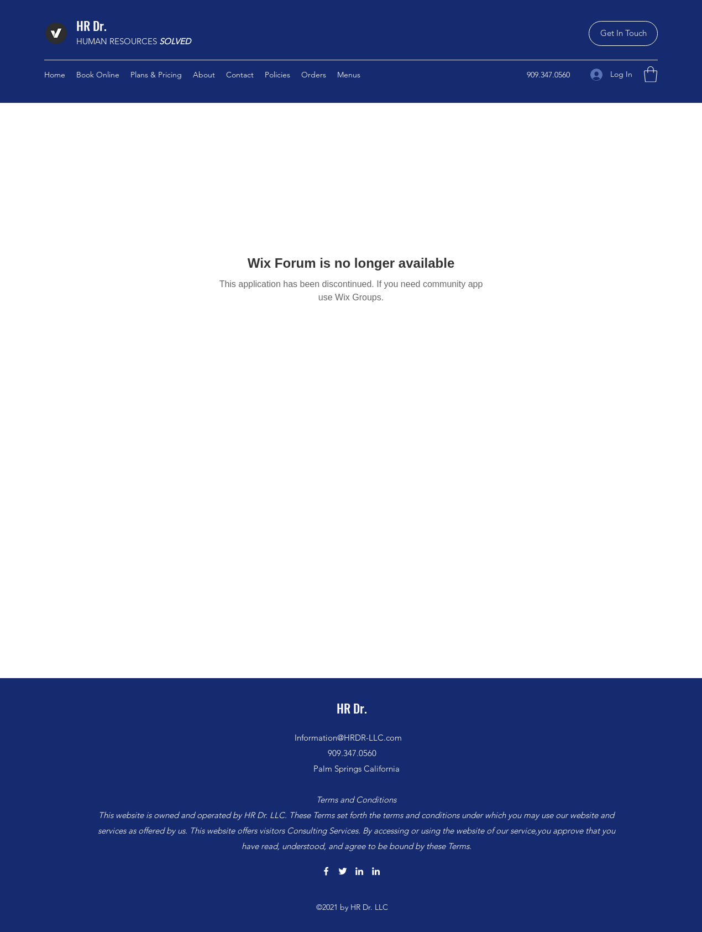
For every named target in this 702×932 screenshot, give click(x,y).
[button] (623, 33)
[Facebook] (326, 871)
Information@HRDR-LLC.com (348, 737)
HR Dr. (91, 25)
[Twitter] (342, 871)
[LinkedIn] (359, 871)
